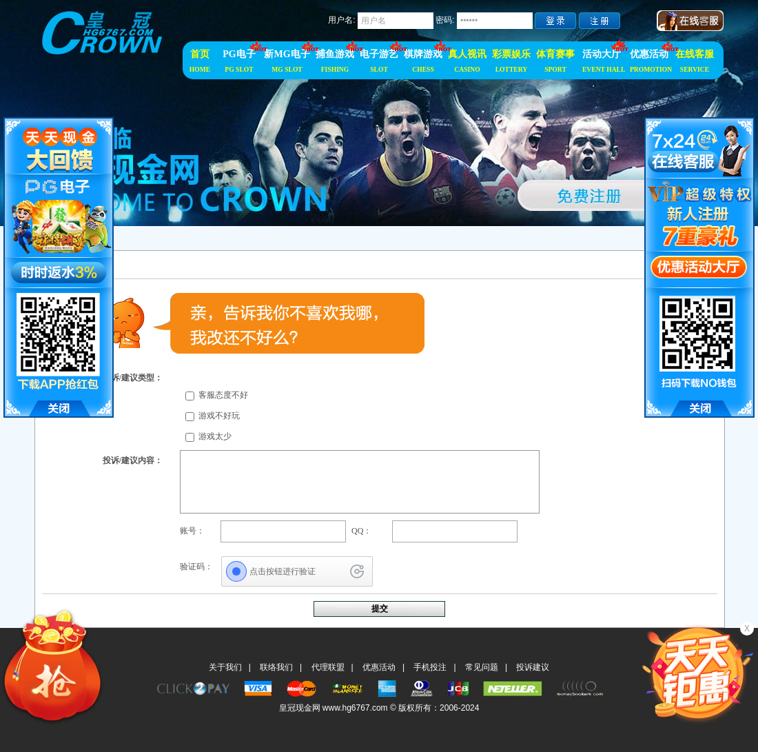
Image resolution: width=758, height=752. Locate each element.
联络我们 (276, 667)
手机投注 (430, 667)
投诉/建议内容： (133, 460)
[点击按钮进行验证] (297, 571)
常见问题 (481, 667)
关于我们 (225, 667)
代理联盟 (328, 667)
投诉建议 (532, 667)
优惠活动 (379, 667)
